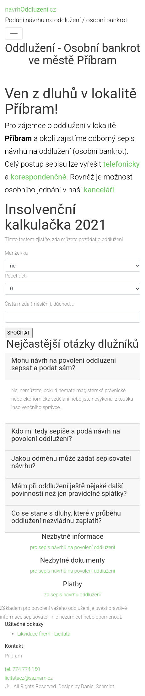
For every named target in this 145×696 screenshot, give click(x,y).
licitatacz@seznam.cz (29, 678)
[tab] (72, 366)
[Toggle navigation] (14, 33)
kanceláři (99, 189)
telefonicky (121, 164)
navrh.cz (30, 9)
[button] (72, 364)
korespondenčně (38, 177)
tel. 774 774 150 (22, 669)
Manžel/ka (16, 253)
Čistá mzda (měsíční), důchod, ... (40, 304)
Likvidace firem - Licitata (43, 634)
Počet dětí (16, 276)
